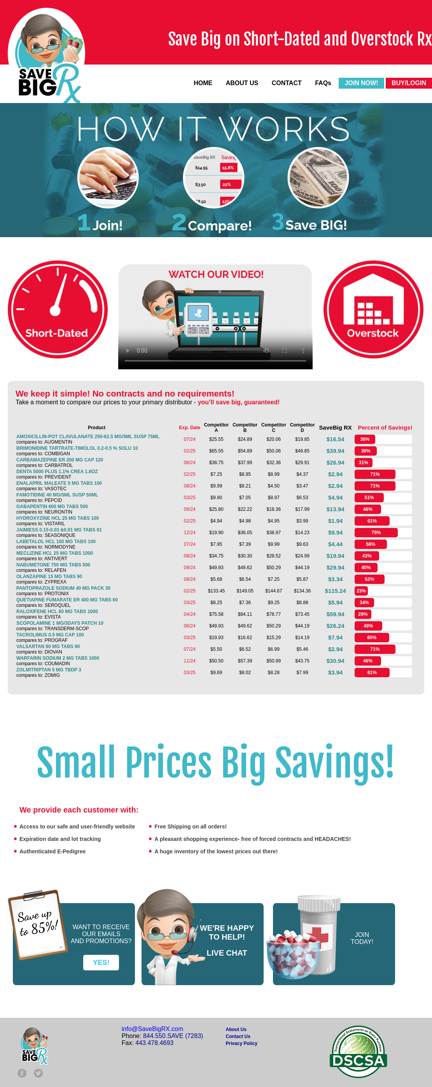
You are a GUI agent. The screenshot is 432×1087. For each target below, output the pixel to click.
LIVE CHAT (227, 953)
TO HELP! (227, 937)
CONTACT (287, 83)
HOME (203, 83)
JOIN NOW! (361, 83)
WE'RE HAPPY (227, 928)
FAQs (323, 83)
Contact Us (238, 1036)
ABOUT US (242, 83)
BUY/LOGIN (409, 83)
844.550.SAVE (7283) (173, 1036)
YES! (101, 962)
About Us (236, 1029)
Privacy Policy (241, 1043)
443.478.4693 (154, 1043)
